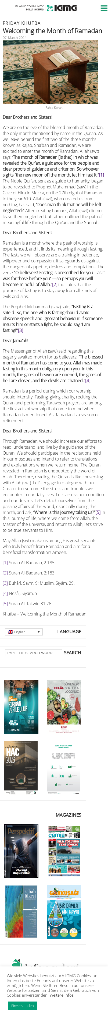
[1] (101, 175)
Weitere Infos (62, 995)
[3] (20, 330)
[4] (87, 381)
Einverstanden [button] (22, 1005)
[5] (97, 512)
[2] (54, 285)
